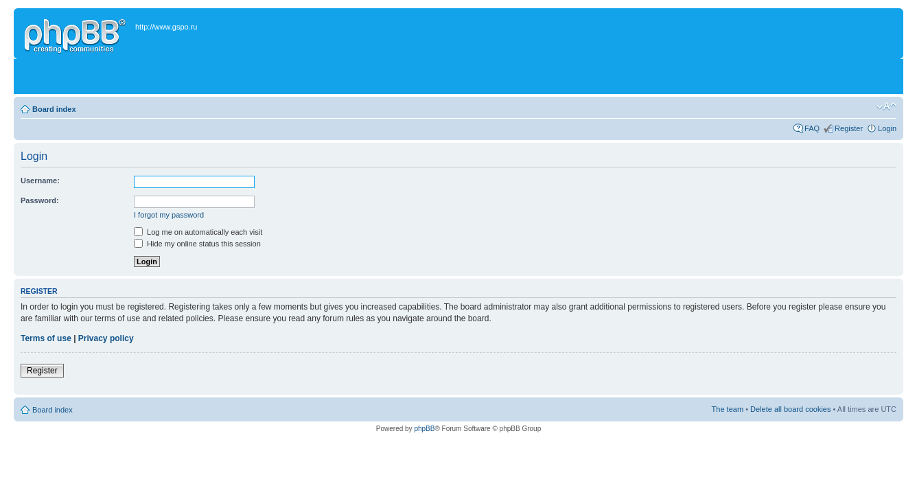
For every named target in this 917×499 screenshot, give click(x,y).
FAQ (812, 128)
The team (727, 409)
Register (849, 128)
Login (887, 128)
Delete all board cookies (790, 409)
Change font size (886, 106)
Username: (40, 180)
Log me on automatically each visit (198, 232)
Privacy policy (106, 338)
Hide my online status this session (197, 244)
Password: (40, 200)
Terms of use (46, 338)
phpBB (424, 428)
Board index (54, 109)
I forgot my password (169, 215)
